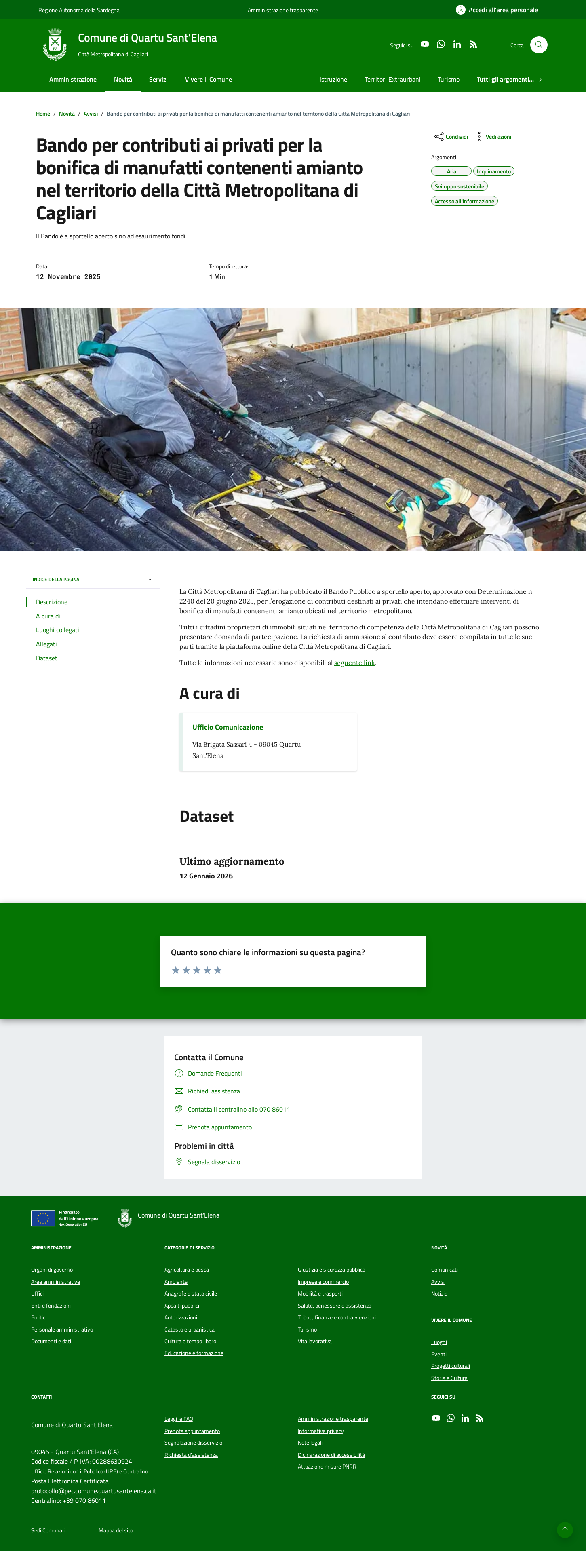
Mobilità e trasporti (320, 1293)
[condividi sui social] (450, 136)
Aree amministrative (55, 1281)
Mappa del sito (116, 1530)
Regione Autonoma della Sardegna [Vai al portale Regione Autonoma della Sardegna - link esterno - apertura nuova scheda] (79, 10)
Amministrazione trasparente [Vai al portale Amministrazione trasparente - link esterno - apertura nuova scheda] (283, 10)
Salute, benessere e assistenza (334, 1305)
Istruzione (333, 79)
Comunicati (444, 1269)
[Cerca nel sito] (539, 45)
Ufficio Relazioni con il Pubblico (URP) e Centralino (89, 1471)
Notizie (439, 1293)
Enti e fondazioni (51, 1305)
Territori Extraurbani (393, 79)
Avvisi (438, 1281)
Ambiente (176, 1281)
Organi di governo (52, 1269)
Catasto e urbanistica (189, 1329)
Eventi (439, 1354)
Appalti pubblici (181, 1305)
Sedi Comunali (48, 1530)
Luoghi (439, 1342)
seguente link (354, 662)
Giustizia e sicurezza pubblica (331, 1269)
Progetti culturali (450, 1365)
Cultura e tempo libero (190, 1341)
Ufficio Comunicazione (227, 727)
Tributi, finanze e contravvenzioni (337, 1317)
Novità (123, 79)
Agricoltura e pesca (186, 1269)
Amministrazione (73, 79)
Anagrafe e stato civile (190, 1293)
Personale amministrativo (62, 1329)
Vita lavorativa (315, 1341)
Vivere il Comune (208, 79)
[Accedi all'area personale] (497, 9)
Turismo (449, 79)
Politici (38, 1317)
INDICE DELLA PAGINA (93, 579)
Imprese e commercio (323, 1281)
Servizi (158, 79)
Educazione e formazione (193, 1352)
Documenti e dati (51, 1341)
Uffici (37, 1293)
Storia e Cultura (449, 1378)
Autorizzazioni (180, 1317)
